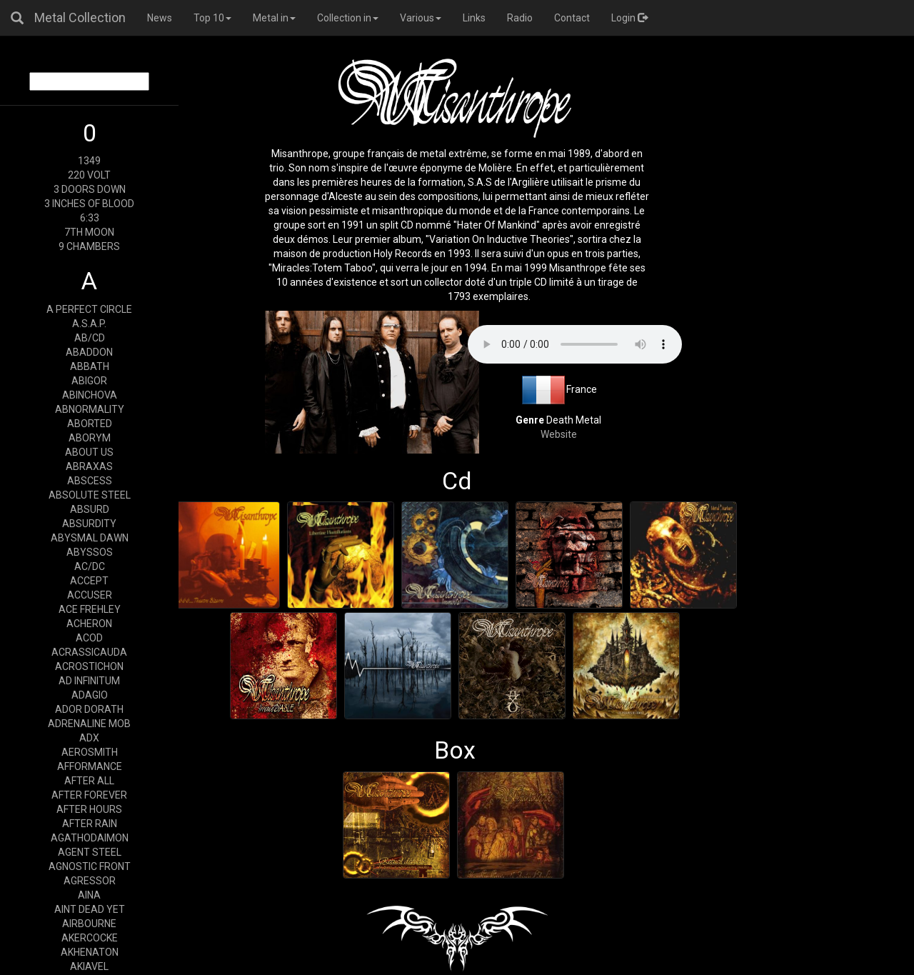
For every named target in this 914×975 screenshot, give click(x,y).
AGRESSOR (90, 880)
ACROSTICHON (89, 666)
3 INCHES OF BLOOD (89, 203)
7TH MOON (89, 232)
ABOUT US (89, 452)
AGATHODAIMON (90, 838)
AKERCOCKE (89, 938)
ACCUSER (89, 595)
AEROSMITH (89, 752)
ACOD (89, 638)
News (159, 18)
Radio (520, 18)
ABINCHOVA (89, 395)
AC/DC (89, 566)
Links (474, 18)
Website (559, 434)
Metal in (274, 18)
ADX (89, 738)
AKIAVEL (89, 966)
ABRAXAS (89, 466)
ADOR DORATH (89, 709)
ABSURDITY (89, 523)
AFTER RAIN (89, 823)
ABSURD (89, 509)
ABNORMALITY (89, 409)
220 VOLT (89, 175)
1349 (89, 160)
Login (629, 18)
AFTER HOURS (89, 809)
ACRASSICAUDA (89, 652)
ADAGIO (89, 695)
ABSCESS (89, 480)
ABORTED (89, 423)
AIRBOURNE (89, 923)
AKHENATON (90, 952)
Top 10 (212, 18)
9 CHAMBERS (89, 246)
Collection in (347, 18)
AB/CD (89, 338)
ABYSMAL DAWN (90, 538)
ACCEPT (89, 580)
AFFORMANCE (89, 766)
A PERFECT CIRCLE (89, 309)
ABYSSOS (89, 552)
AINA (89, 895)
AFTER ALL (89, 780)
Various (420, 18)
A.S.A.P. (89, 323)
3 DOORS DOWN (90, 189)
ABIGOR (89, 380)
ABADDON (89, 352)
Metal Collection (80, 17)
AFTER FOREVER (89, 795)
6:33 (89, 218)
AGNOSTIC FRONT (90, 866)
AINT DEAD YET (89, 909)
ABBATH (89, 366)
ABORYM (90, 438)
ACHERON (89, 623)
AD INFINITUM (89, 680)
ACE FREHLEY (90, 609)
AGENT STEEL (89, 852)
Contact (572, 18)
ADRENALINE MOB (89, 723)
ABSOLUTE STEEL (90, 495)
